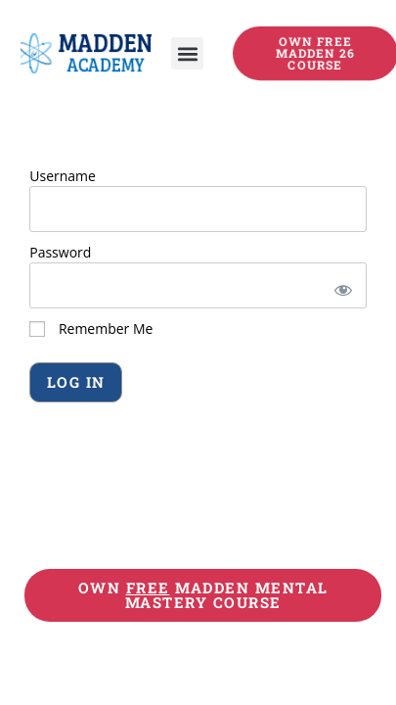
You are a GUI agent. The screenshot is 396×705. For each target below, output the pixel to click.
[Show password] (340, 285)
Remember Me (91, 328)
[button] (187, 53)
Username (62, 175)
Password (60, 252)
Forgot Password (87, 434)
